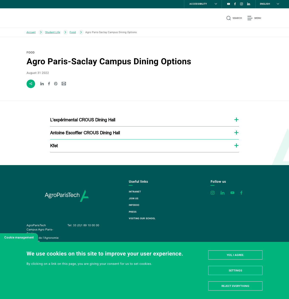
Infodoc (134, 205)
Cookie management (19, 237)
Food (73, 32)
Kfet (54, 145)
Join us (133, 198)
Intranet (135, 191)
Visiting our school (142, 218)
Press (132, 212)
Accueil (31, 32)
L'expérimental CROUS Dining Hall (82, 119)
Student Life (52, 32)
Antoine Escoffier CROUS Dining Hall (85, 132)
